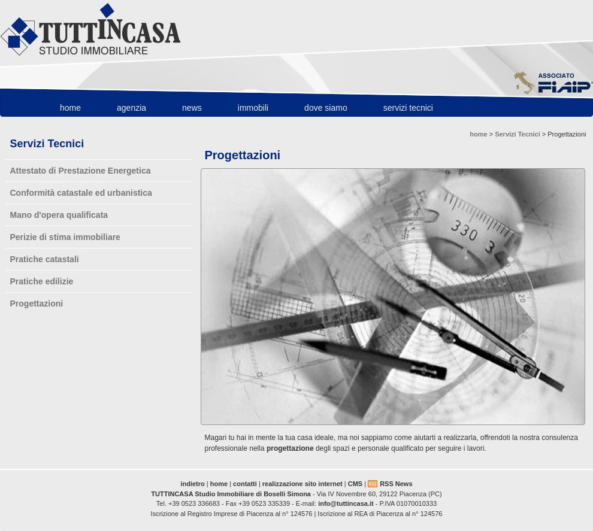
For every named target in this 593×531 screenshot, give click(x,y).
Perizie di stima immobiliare (65, 237)
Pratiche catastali (44, 259)
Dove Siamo (325, 108)
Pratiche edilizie (42, 281)
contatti (245, 483)
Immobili (253, 108)
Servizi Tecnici (408, 108)
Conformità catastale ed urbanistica (81, 193)
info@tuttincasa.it (346, 503)
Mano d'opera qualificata (59, 215)
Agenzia (131, 108)
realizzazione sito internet (302, 483)
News (192, 108)
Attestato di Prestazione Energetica (80, 170)
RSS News (396, 483)
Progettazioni (36, 303)
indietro (192, 483)
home (70, 108)
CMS (355, 483)
